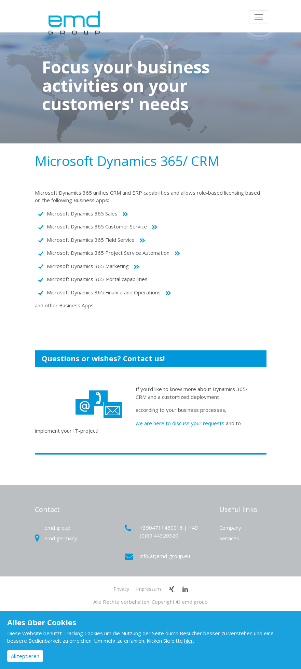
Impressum (148, 589)
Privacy (121, 589)
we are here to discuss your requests (180, 423)
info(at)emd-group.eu (158, 556)
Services (229, 538)
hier (188, 640)
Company (230, 527)
